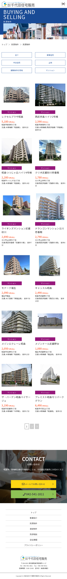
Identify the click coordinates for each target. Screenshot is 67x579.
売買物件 (33, 523)
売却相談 (33, 534)
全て (17, 55)
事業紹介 (33, 517)
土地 (50, 62)
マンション (50, 70)
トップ (33, 512)
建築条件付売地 (17, 70)
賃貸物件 (33, 528)
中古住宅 (16, 62)
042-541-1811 (33, 494)
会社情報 (33, 539)
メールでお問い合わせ (33, 484)
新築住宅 (50, 55)
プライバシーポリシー (33, 545)
